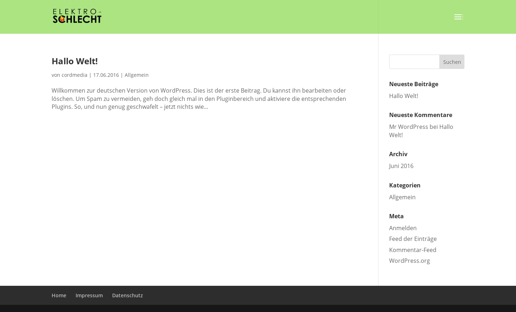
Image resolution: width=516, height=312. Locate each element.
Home (59, 295)
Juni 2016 (401, 166)
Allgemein (137, 74)
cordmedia (74, 74)
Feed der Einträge (413, 239)
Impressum (89, 295)
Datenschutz (127, 295)
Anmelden (403, 228)
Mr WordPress (408, 127)
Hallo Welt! (75, 61)
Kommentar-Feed (412, 250)
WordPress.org (409, 261)
